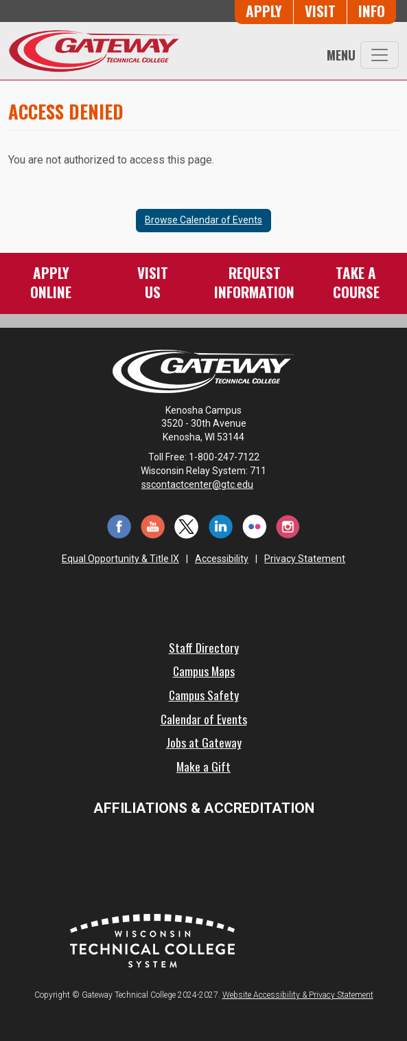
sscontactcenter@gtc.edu (203, 484)
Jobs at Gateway (204, 742)
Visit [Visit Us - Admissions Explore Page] (320, 10)
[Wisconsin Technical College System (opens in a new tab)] (152, 939)
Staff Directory (204, 647)
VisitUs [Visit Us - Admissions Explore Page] (152, 282)
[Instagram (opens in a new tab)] (288, 525)
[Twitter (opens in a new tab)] (186, 525)
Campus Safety (204, 695)
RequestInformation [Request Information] (254, 282)
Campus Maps (204, 671)
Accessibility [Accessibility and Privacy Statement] (221, 558)
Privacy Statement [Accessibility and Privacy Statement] (304, 558)
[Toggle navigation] (379, 55)
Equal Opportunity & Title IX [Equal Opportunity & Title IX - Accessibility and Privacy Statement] (120, 558)
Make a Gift (203, 766)
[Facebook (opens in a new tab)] (119, 525)
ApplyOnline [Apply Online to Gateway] (50, 282)
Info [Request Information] (371, 10)
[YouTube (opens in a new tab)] (153, 525)
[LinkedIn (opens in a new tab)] (220, 525)
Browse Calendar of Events (203, 219)
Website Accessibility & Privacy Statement (297, 995)
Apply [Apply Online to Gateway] (264, 10)
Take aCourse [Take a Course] (356, 282)
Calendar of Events (204, 719)
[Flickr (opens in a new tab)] (254, 525)
